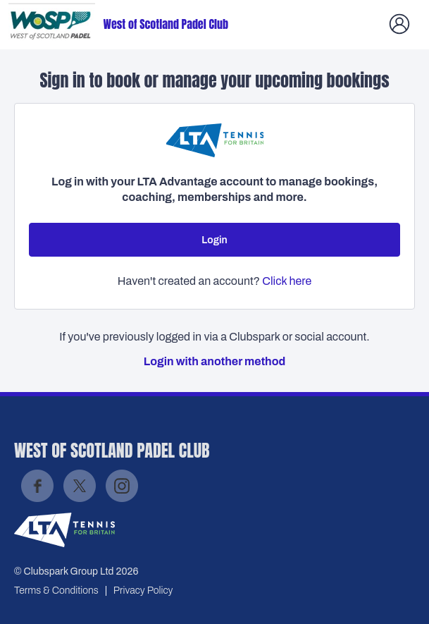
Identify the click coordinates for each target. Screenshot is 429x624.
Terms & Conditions (56, 590)
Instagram (122, 486)
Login (214, 240)
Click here (286, 281)
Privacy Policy (143, 590)
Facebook (37, 486)
